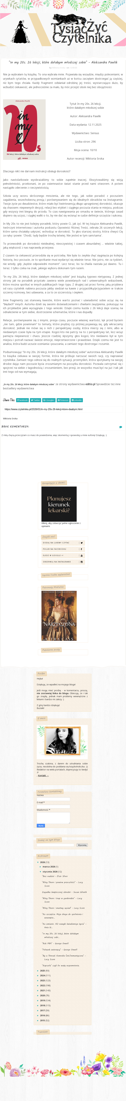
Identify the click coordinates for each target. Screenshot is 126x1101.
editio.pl (90, 404)
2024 (43, 996)
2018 (43, 1025)
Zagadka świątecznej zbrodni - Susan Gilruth (64, 912)
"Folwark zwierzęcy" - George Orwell (59, 970)
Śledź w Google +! (63, 575)
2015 (43, 1040)
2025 (43, 991)
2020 (43, 1016)
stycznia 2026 (50, 892)
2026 (43, 882)
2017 (43, 1030)
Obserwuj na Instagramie (63, 581)
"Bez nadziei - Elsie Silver (55, 896)
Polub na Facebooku (63, 569)
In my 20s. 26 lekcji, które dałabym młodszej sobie (29, 404)
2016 (43, 1035)
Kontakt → (43, 795)
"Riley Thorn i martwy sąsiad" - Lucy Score (63, 928)
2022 (43, 1006)
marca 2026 (49, 887)
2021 (43, 1011)
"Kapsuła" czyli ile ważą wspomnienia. (60, 986)
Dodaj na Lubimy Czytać (63, 562)
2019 (43, 1021)
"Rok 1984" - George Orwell (55, 964)
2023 (43, 1001)
